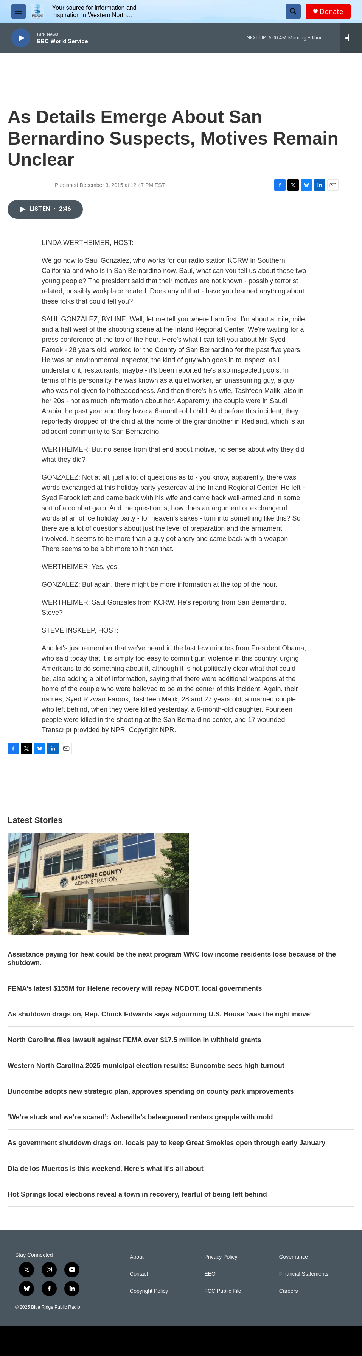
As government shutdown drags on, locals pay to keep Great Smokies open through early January (166, 1143)
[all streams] (351, 38)
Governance (293, 1257)
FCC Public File (222, 1291)
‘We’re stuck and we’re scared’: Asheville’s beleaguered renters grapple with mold (140, 1117)
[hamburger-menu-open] (18, 11)
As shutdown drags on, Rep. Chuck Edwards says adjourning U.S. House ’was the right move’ (160, 1014)
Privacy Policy (220, 1257)
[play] (21, 38)
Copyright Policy (149, 1291)
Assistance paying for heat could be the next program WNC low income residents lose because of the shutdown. (172, 958)
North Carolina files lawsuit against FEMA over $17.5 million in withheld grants (134, 1040)
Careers (288, 1291)
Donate (331, 12)
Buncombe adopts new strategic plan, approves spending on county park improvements (151, 1091)
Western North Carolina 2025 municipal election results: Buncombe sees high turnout (146, 1065)
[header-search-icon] (293, 11)
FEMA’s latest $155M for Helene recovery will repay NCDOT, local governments (135, 988)
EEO (210, 1274)
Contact (139, 1274)
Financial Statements (304, 1274)
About (137, 1257)
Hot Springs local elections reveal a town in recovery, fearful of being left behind (137, 1194)
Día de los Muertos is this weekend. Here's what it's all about (106, 1168)
